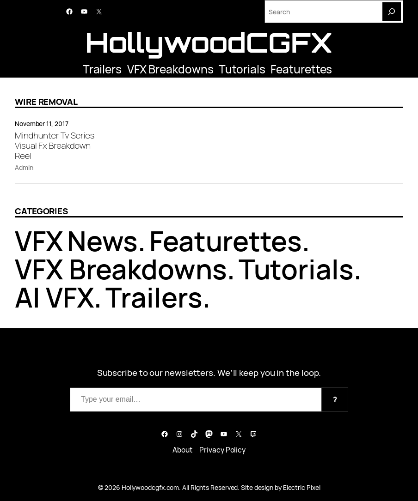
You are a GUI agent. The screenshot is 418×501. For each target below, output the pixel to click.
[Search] (391, 11)
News (102, 241)
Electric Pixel (301, 487)
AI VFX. (58, 297)
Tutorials (242, 69)
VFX (39, 241)
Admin (24, 167)
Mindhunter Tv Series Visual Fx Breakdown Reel (54, 145)
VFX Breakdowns (170, 69)
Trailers (102, 69)
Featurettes (301, 69)
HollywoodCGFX (209, 42)
